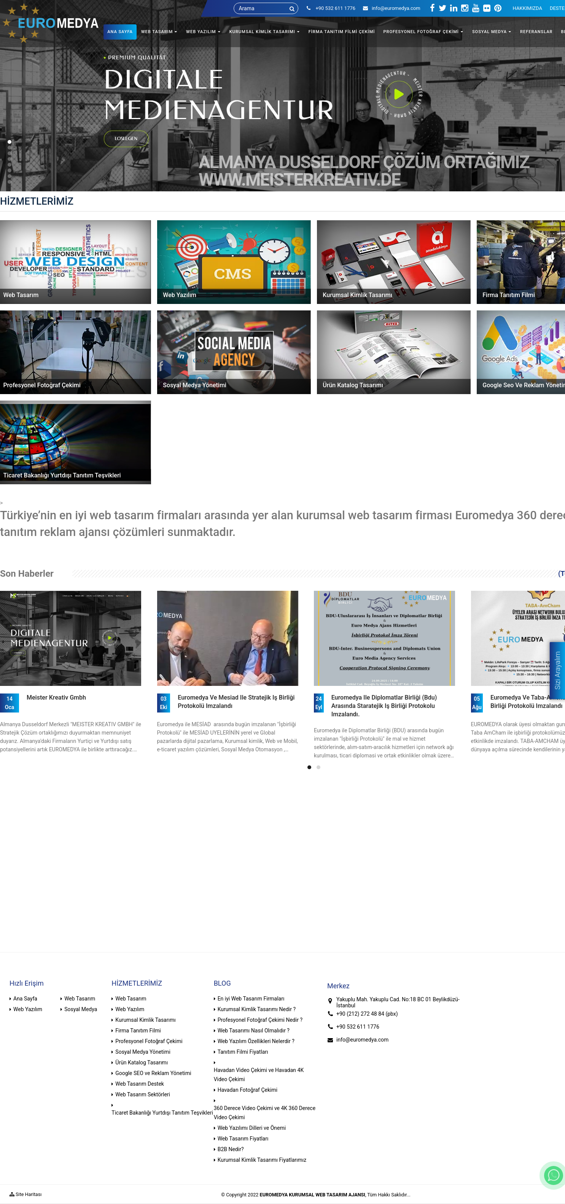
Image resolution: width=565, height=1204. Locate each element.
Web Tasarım (79, 999)
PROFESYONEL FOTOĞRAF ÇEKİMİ (421, 31)
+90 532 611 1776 (357, 1027)
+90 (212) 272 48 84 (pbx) (367, 1014)
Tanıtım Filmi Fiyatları (243, 1052)
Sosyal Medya (80, 1009)
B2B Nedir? (231, 1149)
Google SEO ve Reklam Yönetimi (153, 1073)
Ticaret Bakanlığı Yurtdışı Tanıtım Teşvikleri (162, 1113)
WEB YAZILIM (201, 31)
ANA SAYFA (120, 31)
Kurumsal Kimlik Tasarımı (145, 1020)
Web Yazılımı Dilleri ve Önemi (252, 1128)
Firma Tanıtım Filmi (138, 1030)
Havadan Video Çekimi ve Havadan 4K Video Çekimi (259, 1074)
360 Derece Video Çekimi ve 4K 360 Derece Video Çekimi (264, 1112)
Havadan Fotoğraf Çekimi (248, 1090)
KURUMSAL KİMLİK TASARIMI (262, 31)
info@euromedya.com (391, 8)
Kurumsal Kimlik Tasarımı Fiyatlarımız (262, 1160)
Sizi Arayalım (557, 670)
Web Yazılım (27, 1009)
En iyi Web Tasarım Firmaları (251, 999)
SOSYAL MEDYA (489, 31)
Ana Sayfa (25, 999)
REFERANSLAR (536, 31)
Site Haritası (25, 1194)
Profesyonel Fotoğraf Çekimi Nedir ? (260, 1020)
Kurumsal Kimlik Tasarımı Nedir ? (257, 1009)
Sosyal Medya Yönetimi (142, 1052)
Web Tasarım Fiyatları (243, 1139)
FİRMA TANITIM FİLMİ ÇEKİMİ (342, 31)
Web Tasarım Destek (139, 1084)
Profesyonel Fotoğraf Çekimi (148, 1041)
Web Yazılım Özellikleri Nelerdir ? (256, 1041)
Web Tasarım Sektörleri (142, 1094)
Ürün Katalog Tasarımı (141, 1062)
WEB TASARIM (157, 31)
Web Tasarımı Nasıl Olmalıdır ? (254, 1030)
